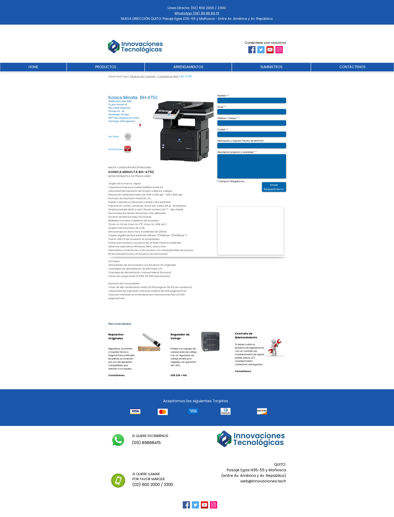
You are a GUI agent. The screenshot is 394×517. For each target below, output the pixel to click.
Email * (221, 107)
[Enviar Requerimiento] (274, 187)
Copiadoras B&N (168, 76)
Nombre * (222, 95)
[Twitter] (261, 49)
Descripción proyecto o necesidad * (236, 152)
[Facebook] (252, 49)
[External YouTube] (250, 231)
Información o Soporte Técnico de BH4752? (240, 141)
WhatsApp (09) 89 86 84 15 (196, 13)
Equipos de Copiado (143, 76)
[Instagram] (279, 49)
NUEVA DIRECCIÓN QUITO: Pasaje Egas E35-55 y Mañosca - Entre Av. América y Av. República (197, 18)
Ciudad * (222, 129)
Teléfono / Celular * (227, 118)
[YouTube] (270, 49)
